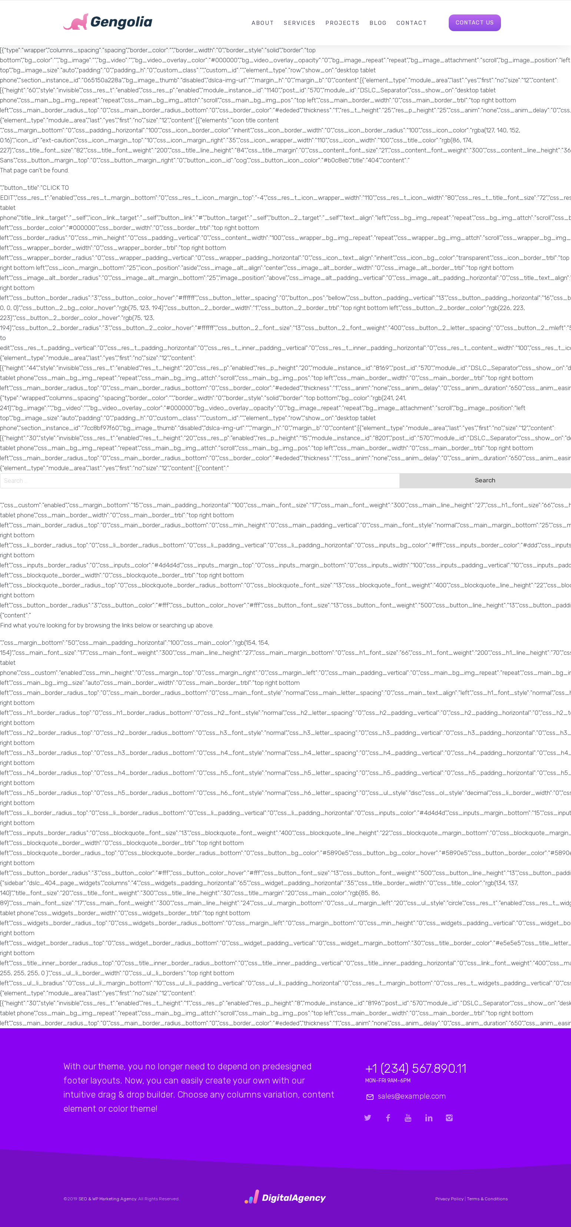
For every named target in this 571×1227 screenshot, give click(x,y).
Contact (411, 23)
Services (300, 23)
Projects (342, 23)
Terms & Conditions (487, 1198)
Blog (378, 23)
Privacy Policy (449, 1198)
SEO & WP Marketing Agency (107, 1198)
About (263, 23)
